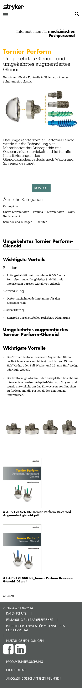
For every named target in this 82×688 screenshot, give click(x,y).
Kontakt (41, 188)
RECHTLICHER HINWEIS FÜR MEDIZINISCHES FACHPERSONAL (35, 628)
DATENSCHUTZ (16, 613)
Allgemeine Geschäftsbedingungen (33, 678)
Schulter (41, 222)
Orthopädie (10, 206)
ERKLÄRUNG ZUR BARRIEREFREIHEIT (29, 620)
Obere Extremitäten (16, 211)
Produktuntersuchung (24, 662)
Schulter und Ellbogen (17, 222)
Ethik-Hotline (16, 670)
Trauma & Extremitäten (48, 211)
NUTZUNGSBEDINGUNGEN (25, 641)
